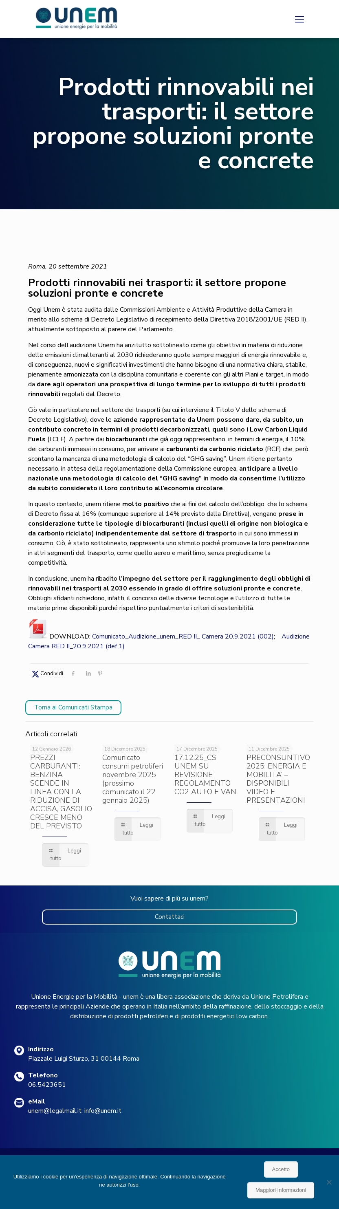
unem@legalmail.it (54, 1110)
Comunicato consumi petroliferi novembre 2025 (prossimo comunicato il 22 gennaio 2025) (132, 779)
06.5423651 (47, 1084)
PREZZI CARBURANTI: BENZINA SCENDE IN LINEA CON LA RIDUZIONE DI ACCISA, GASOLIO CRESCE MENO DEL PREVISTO (61, 792)
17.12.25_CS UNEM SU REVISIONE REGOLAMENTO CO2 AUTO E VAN (205, 775)
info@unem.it (102, 1110)
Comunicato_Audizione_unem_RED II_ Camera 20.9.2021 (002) (183, 636)
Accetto (281, 1169)
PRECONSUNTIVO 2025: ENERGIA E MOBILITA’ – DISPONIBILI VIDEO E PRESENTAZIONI (278, 779)
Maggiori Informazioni (280, 1190)
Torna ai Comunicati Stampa (73, 707)
